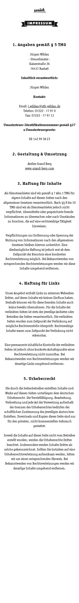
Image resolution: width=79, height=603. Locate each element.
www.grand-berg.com (39, 168)
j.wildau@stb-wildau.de (44, 106)
